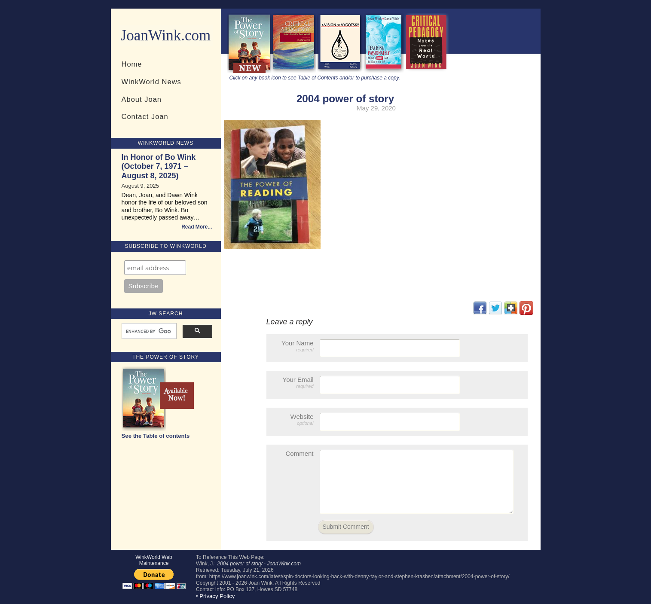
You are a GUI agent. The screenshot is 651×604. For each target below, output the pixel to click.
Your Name (294, 346)
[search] (148, 331)
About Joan (142, 99)
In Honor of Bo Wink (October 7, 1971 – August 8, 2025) (159, 166)
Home (132, 64)
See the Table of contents (156, 436)
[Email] (155, 267)
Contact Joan (145, 116)
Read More (194, 227)
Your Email (294, 382)
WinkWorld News (151, 81)
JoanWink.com (166, 35)
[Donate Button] (154, 579)
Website (294, 419)
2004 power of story (345, 98)
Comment (299, 453)
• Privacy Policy (215, 596)
